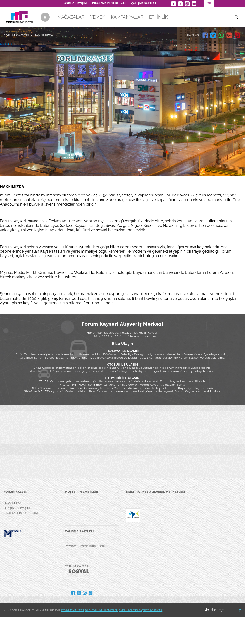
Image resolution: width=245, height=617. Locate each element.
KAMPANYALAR (127, 17)
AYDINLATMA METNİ (72, 610)
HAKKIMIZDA (12, 503)
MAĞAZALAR (70, 17)
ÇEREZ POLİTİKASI (152, 610)
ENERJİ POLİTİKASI (130, 610)
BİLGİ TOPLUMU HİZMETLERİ (101, 610)
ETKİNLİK (158, 17)
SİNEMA (52, 36)
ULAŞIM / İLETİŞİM (74, 3)
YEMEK (97, 17)
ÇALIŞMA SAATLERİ (144, 3)
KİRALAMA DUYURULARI (109, 3)
